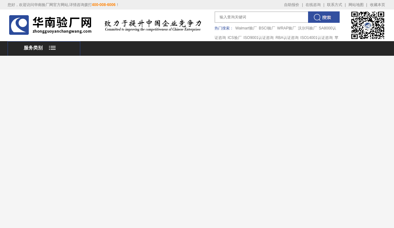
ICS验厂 (235, 37)
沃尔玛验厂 (307, 28)
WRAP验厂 (286, 28)
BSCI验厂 (267, 28)
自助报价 (291, 5)
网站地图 (356, 5)
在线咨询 (313, 5)
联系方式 (334, 5)
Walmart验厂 (246, 28)
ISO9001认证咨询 (259, 37)
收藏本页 (377, 5)
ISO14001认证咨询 (316, 37)
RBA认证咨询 (287, 37)
